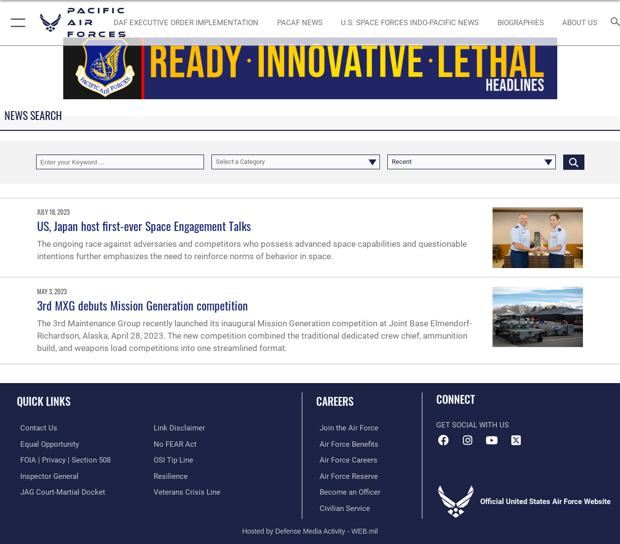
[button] (16, 22)
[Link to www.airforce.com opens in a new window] (345, 428)
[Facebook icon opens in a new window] (443, 440)
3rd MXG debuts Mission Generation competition (142, 305)
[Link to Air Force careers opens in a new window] (345, 459)
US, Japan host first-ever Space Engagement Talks (144, 225)
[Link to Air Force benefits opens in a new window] (345, 443)
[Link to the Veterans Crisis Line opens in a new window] (187, 491)
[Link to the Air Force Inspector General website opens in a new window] (46, 475)
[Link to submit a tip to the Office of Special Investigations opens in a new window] (173, 459)
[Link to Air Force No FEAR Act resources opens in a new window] (175, 443)
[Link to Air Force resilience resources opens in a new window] (171, 475)
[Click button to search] (573, 162)
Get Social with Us (472, 425)
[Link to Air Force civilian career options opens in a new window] (341, 507)
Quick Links (44, 400)
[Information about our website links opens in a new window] (179, 428)
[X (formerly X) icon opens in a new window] (515, 440)
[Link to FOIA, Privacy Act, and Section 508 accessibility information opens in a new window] (62, 459)
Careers (335, 400)
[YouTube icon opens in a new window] (491, 440)
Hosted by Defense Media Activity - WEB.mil (310, 529)
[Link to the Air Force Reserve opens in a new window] (345, 475)
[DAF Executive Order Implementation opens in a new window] (186, 23)
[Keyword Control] (120, 162)
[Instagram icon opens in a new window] (467, 440)
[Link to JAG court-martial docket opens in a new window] (59, 491)
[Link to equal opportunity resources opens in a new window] (46, 443)
